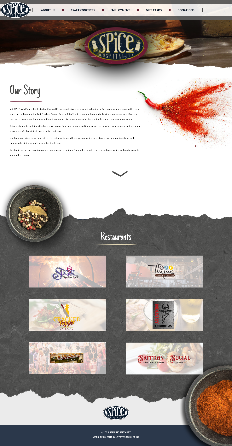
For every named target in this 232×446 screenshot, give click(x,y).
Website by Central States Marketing (116, 437)
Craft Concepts (83, 10)
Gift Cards (154, 10)
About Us (48, 10)
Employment (120, 10)
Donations (185, 10)
